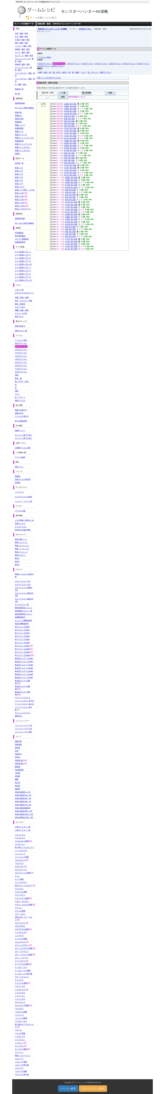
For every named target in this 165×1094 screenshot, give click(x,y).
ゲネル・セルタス (22, 901)
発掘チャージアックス (23, 144)
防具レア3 (19, 174)
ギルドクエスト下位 (22, 581)
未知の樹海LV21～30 (23, 795)
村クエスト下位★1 (22, 627)
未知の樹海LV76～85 (23, 805)
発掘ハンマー (20, 125)
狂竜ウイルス (20, 524)
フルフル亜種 (20, 1033)
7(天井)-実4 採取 (70, 133)
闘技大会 (18, 716)
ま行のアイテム (129, 64)
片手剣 (17, 40)
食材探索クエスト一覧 (23, 611)
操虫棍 (17, 64)
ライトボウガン (21, 73)
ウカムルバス (20, 860)
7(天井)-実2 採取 (70, 131)
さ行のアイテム (73, 64)
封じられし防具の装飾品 (24, 223)
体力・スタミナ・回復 (23, 301)
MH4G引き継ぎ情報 (22, 530)
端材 (77, 72)
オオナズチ (19, 866)
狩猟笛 (17, 49)
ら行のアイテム (43, 66)
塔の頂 (17, 783)
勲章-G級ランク (21, 539)
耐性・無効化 (20, 304)
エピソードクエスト (22, 698)
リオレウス (19, 1068)
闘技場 (17, 767)
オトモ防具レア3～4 (23, 271)
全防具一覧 (19, 163)
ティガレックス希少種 (23, 974)
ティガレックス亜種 (22, 971)
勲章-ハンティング (22, 549)
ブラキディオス (21, 1021)
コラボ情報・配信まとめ (24, 520)
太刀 (16, 37)
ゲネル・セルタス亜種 (23, 905)
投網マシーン (20, 431)
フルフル (18, 1030)
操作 (26, 33)
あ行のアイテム (44, 64)
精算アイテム (105, 72)
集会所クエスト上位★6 (24, 674)
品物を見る (19, 413)
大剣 (16, 33)
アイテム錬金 (20, 457)
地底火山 (18, 754)
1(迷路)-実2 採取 (70, 104)
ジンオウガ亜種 (21, 939)
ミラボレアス (20, 1037)
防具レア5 (19, 180)
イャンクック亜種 (22, 857)
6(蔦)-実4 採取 (69, 124)
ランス (17, 52)
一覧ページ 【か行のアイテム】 (49, 78)
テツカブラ (19, 980)
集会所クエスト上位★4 (24, 668)
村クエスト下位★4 (22, 636)
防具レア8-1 (19, 193)
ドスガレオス (20, 990)
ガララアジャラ (21, 870)
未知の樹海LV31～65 (23, 798)
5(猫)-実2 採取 (69, 116)
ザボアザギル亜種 (22, 929)
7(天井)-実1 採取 (70, 128)
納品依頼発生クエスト (23, 614)
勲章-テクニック (21, 552)
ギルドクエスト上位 (22, 584)
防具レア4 (19, 177)
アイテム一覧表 (44, 57)
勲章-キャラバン (21, 542)
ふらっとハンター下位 (23, 725)
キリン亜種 (19, 879)
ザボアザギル (20, 926)
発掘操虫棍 (19, 141)
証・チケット (93, 72)
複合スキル (19, 317)
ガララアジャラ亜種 (22, 873)
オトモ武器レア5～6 (23, 258)
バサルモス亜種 (21, 1012)
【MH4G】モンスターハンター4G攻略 (52, 29)
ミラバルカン (20, 1040)
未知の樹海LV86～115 (23, 811)
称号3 (17, 565)
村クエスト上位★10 (23, 655)
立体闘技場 (19, 770)
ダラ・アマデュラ (22, 951)
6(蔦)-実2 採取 (69, 121)
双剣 (16, 43)
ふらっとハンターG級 (23, 732)
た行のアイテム (87, 64)
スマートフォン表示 (93, 1088)
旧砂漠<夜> (19, 764)
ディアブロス (20, 961)
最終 (21, 33)
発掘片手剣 (19, 119)
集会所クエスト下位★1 (24, 658)
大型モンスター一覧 (22, 827)
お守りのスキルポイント (24, 293)
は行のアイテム (115, 64)
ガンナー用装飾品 (22, 239)
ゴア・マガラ (20, 914)
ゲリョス (18, 908)
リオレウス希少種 (22, 1074)
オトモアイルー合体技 (23, 497)
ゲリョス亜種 (20, 911)
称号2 (17, 562)
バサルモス (19, 1009)
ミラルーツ (19, 1043)
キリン (17, 876)
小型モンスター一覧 (22, 830)
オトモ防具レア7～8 (23, 277)
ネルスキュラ (20, 1002)
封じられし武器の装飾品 (24, 108)
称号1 (17, 558)
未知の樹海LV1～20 (22, 792)
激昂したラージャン (22, 1056)
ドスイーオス (20, 986)
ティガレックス (21, 967)
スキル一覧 (19, 290)
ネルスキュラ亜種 (22, 1005)
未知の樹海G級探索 (22, 808)
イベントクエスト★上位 (24, 704)
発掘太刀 (18, 116)
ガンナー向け (20, 307)
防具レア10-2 (20, 209)
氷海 (16, 751)
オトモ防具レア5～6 (23, 274)
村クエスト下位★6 (22, 643)
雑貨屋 (17, 476)
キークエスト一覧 (22, 605)
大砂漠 (17, 773)
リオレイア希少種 (22, 1065)
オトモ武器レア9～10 (23, 264)
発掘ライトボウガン (22, 147)
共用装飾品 (19, 233)
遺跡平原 (18, 741)
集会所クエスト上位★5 (24, 671)
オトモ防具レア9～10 (23, 280)
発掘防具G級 (20, 218)
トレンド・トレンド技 (23, 501)
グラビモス (19, 889)
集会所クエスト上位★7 (24, 678)
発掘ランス (19, 131)
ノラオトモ (19, 492)
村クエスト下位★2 (22, 630)
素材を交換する (21, 410)
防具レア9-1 (19, 200)
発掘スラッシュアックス (24, 138)
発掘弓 (17, 154)
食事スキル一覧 (21, 331)
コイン (83, 72)
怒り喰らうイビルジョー (24, 847)
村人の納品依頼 (21, 421)
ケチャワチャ (20, 895)
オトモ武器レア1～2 (23, 252)
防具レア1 (19, 168)
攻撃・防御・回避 (22, 297)
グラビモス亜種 (21, 892)
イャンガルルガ (21, 851)
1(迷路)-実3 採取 (70, 106)
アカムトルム (20, 835)
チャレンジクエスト (22, 713)
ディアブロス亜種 (22, 964)
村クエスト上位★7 (22, 646)
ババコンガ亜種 (21, 1018)
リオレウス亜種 (21, 1071)
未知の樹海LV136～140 (24, 817)
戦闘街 (17, 789)
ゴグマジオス (20, 923)
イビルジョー (20, 844)
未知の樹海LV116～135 (24, 814)
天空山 (17, 757)
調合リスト (19, 467)
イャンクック (20, 854)
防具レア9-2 (19, 203)
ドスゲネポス (20, 993)
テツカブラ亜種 (21, 983)
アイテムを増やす (22, 416)
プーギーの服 (20, 511)
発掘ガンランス (21, 135)
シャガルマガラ (21, 932)
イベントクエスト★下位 (24, 701)
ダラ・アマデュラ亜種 (23, 955)
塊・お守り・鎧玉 (59, 72)
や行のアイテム (143, 64)
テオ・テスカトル (22, 977)
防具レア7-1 (19, 187)
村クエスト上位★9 (22, 652)
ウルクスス (19, 863)
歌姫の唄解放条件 (22, 624)
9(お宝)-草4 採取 (70, 138)
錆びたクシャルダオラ (23, 886)
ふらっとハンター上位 (23, 729)
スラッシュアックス (22, 59)
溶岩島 (17, 776)
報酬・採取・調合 (22, 310)
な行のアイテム (101, 64)
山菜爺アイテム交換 (22, 448)
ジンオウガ (19, 936)
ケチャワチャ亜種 (22, 898)
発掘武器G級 (20, 103)
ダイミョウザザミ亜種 (23, 948)
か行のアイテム (85, 29)
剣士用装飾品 (20, 236)
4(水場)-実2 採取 (70, 111)
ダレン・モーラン (22, 958)
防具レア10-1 (20, 206)
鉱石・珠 (47, 72)
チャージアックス (22, 68)
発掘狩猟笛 (19, 128)
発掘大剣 (18, 112)
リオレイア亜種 (21, 1062)
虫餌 (40, 72)
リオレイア (19, 1059)
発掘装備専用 (20, 242)
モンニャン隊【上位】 (23, 438)
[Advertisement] (94, 39)
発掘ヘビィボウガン (22, 151)
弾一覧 (17, 94)
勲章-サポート (20, 555)
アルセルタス (20, 838)
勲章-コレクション (22, 546)
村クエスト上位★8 (22, 649)
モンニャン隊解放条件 (23, 620)
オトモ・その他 (21, 313)
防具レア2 (19, 171)
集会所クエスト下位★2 (24, 662)
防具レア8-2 (19, 196)
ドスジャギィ (20, 996)
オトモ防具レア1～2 (23, 268)
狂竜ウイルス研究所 (22, 479)
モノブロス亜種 (21, 1049)
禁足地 (17, 786)
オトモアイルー (21, 527)
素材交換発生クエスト (23, 608)
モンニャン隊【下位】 (23, 435)
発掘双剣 (18, 122)
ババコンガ (19, 1015)
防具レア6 (19, 184)
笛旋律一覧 (19, 89)
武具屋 (17, 483)
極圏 (16, 779)
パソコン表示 (68, 1088)
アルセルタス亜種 (22, 841)
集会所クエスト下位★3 (24, 665)
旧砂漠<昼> (19, 760)
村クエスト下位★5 (22, 639)
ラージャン (19, 1052)
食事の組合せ (20, 326)
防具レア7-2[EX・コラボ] (24, 190)
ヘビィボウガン (21, 79)
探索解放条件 (20, 617)
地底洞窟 (18, 744)
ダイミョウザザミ (22, 945)
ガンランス (19, 56)
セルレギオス (20, 942)
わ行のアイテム (57, 66)
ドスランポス (20, 999)
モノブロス (19, 1046)
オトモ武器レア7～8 (23, 261)
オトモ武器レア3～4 (23, 255)
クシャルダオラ (21, 882)
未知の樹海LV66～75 (23, 802)
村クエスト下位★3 (22, 633)
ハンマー (18, 46)
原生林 (17, 748)
